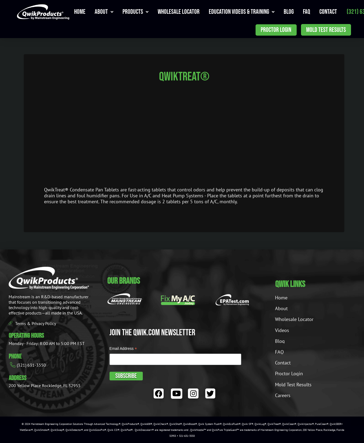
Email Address (123, 349)
